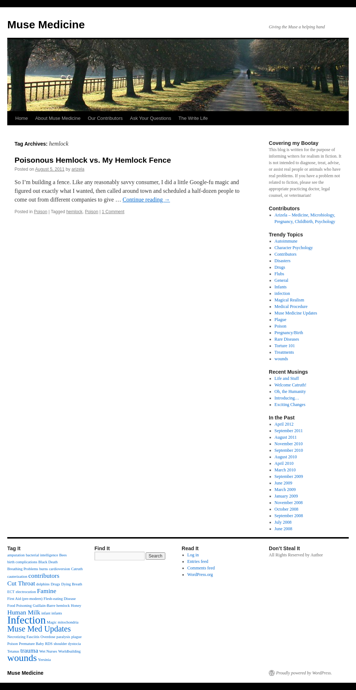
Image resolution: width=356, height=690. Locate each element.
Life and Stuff (287, 378)
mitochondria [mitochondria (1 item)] (68, 622)
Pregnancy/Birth (289, 332)
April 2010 (284, 463)
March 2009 (285, 489)
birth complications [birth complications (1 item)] (22, 562)
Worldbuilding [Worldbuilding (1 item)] (69, 651)
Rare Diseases (287, 339)
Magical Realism (289, 300)
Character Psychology (294, 247)
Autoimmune (286, 241)
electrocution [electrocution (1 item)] (26, 592)
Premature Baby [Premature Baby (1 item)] (31, 644)
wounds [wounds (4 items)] (22, 658)
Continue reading (146, 199)
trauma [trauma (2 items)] (29, 650)
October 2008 (287, 509)
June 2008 (283, 528)
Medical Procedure (291, 306)
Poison (40, 211)
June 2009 (283, 483)
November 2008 (289, 502)
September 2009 (289, 476)
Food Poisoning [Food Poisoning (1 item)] (19, 606)
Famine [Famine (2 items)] (46, 590)
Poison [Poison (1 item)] (12, 644)
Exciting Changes (290, 404)
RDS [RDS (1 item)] (49, 644)
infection (282, 293)
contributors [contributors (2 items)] (43, 575)
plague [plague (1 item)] (76, 637)
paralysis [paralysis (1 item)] (63, 637)
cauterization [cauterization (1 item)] (17, 577)
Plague (281, 319)
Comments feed (201, 568)
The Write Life (193, 118)
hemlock (74, 211)
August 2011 (286, 437)
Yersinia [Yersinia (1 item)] (44, 660)
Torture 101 (285, 345)
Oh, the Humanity (290, 391)
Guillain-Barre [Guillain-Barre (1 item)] (44, 606)
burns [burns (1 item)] (43, 569)
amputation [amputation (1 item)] (16, 555)
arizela (78, 169)
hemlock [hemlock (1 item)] (63, 606)
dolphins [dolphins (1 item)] (43, 584)
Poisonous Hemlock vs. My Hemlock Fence (93, 160)
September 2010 (289, 450)
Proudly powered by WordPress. (304, 672)
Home (21, 118)
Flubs (279, 273)
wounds (281, 358)
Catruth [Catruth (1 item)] (77, 569)
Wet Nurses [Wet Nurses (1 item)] (48, 651)
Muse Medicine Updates (296, 313)
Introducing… (287, 398)
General (281, 280)
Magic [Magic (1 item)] (52, 622)
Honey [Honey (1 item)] (76, 606)
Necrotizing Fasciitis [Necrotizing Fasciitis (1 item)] (23, 637)
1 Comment (113, 211)
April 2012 (284, 424)
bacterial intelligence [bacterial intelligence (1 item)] (42, 555)
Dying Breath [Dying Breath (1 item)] (71, 584)
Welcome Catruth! (291, 384)
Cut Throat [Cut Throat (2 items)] (21, 583)
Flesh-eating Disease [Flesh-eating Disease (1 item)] (60, 599)
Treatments (284, 352)
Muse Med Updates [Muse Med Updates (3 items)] (39, 628)
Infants (281, 286)
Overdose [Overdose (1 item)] (48, 637)
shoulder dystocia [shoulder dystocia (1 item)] (67, 644)
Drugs (280, 267)
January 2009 (286, 496)
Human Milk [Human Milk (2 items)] (23, 612)
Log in (193, 554)
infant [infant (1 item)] (45, 613)
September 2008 (289, 515)
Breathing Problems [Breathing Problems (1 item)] (22, 569)
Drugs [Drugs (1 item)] (55, 584)
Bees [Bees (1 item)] (63, 555)
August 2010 (286, 456)
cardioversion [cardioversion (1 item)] (59, 569)
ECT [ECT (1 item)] (11, 592)
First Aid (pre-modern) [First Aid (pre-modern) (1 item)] (25, 599)
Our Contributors (105, 118)
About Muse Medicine (58, 118)
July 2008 (283, 522)
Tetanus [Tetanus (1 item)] (13, 651)
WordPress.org (200, 574)
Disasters (283, 260)
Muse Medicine (46, 25)
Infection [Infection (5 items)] (26, 620)
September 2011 (289, 430)
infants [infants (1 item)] (57, 613)
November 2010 (289, 443)
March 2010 (285, 469)
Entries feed (198, 561)
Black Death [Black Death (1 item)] (48, 562)
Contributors (286, 254)
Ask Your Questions (150, 118)
